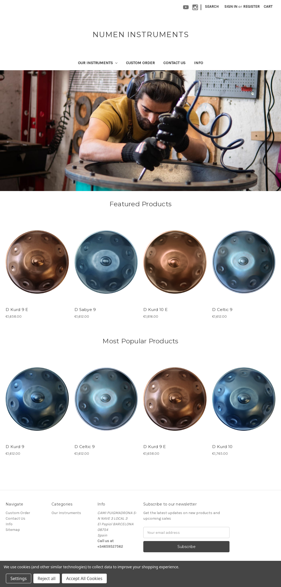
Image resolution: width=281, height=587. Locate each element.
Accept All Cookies (84, 578)
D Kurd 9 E (17, 309)
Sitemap (13, 529)
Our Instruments (97, 62)
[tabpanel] (140, 130)
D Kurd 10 (222, 446)
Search (212, 6)
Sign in (230, 6)
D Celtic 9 (222, 309)
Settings (18, 578)
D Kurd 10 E (155, 309)
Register (251, 6)
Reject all (47, 578)
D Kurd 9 (15, 446)
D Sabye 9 (85, 309)
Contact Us (174, 62)
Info (198, 62)
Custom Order (140, 62)
